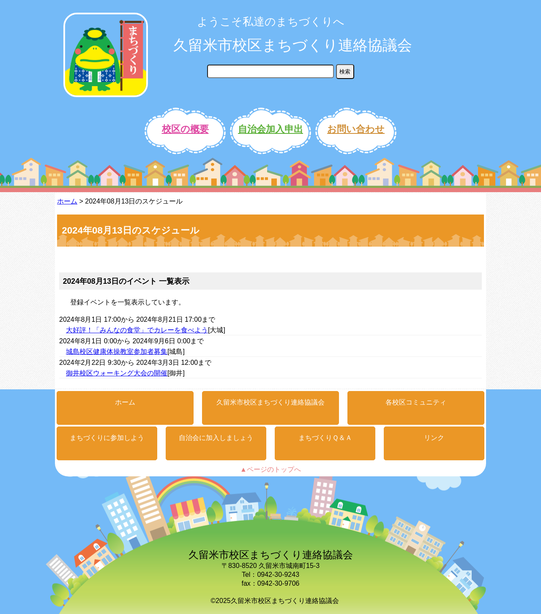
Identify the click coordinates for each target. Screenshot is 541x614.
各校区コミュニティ (415, 402)
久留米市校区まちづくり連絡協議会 (292, 45)
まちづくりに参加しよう (107, 437)
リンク (434, 437)
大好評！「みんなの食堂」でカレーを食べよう (137, 330)
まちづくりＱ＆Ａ (325, 437)
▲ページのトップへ (270, 469)
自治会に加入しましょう (216, 437)
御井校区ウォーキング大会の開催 (116, 373)
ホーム (67, 201)
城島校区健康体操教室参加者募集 (116, 351)
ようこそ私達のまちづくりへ (270, 21)
